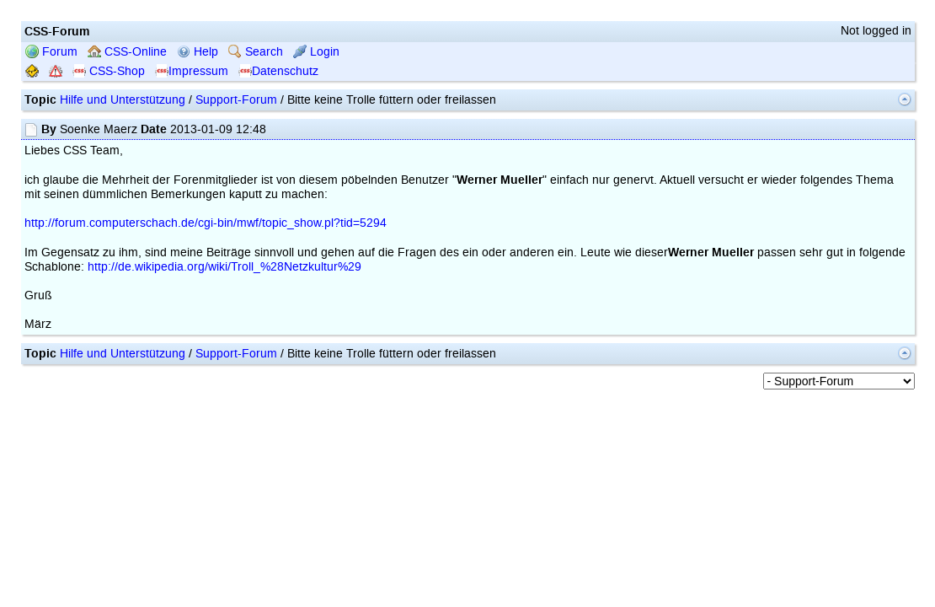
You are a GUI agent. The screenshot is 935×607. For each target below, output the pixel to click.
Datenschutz (278, 201)
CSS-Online (127, 182)
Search (255, 182)
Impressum (191, 201)
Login (316, 182)
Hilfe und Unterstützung (122, 230)
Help (197, 182)
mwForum (336, 509)
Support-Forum (236, 230)
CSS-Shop (108, 201)
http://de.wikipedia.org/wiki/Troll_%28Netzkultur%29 (224, 396)
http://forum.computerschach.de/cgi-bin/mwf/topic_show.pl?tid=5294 (205, 353)
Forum (51, 182)
